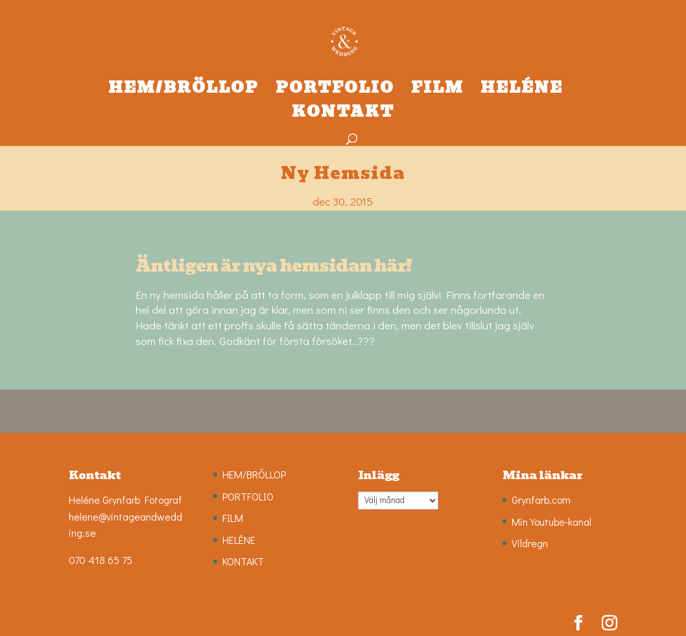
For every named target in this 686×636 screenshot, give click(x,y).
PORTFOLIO (335, 91)
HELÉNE (521, 91)
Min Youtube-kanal (551, 521)
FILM (437, 91)
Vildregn (530, 543)
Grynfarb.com (541, 499)
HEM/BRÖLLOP (183, 91)
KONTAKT (343, 115)
